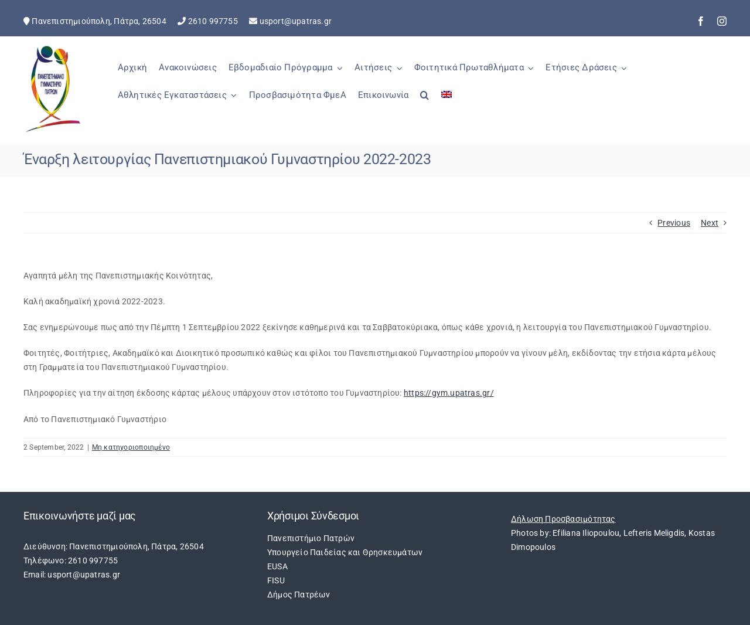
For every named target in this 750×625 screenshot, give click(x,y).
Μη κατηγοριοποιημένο (131, 447)
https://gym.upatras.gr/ (449, 393)
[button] (424, 101)
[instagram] (722, 21)
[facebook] (700, 21)
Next (709, 222)
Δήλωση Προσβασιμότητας (563, 519)
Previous (673, 222)
